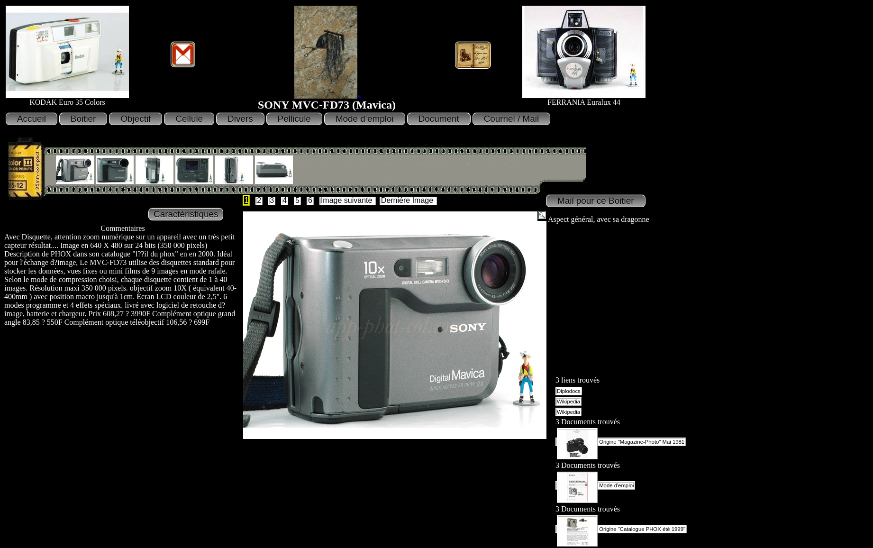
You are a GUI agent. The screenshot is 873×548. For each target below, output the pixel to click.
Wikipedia (568, 401)
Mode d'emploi (595, 485)
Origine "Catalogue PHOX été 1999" (621, 529)
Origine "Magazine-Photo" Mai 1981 (620, 442)
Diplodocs (569, 391)
